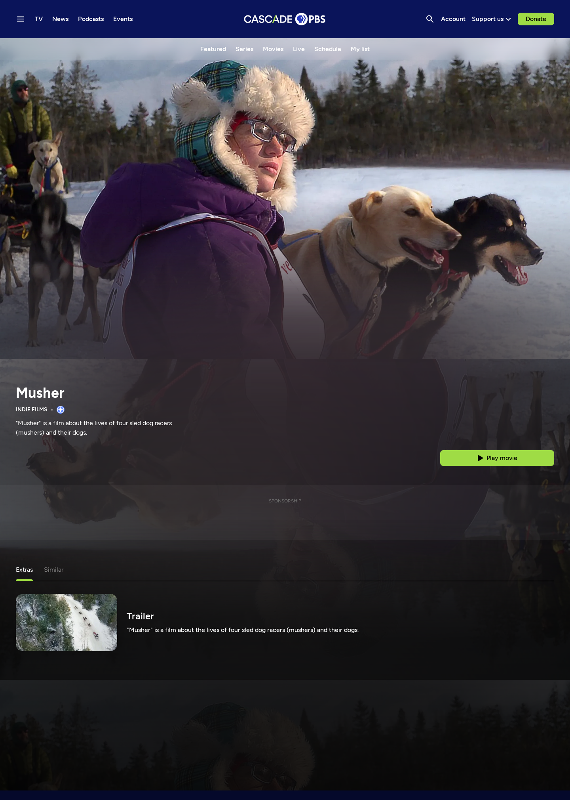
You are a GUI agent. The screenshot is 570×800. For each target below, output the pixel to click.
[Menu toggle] (20, 19)
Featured (213, 49)
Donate (536, 19)
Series (244, 49)
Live (299, 49)
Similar (53, 569)
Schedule (327, 49)
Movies (273, 49)
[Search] (430, 19)
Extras (24, 569)
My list (360, 49)
